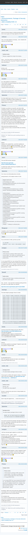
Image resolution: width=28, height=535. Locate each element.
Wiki (12, 2)
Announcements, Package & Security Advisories (14, 519)
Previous (6, 24)
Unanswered (24, 12)
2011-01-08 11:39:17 (23, 429)
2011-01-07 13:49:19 (23, 95)
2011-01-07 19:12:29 (23, 171)
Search (8, 9)
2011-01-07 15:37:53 (23, 105)
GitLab (15, 2)
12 (17, 24)
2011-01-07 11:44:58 (23, 65)
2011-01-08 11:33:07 (23, 395)
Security (20, 2)
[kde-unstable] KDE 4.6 (9, 22)
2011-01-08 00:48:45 (23, 272)
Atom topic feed (23, 528)
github (3, 45)
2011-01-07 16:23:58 (23, 139)
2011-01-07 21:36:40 (23, 247)
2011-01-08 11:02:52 (23, 365)
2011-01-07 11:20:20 (23, 50)
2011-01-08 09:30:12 (23, 289)
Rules (5, 9)
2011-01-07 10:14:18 (23, 29)
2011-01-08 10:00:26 (23, 326)
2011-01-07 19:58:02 (23, 236)
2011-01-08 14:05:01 (23, 464)
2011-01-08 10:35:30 (23, 354)
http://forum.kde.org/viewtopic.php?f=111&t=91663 (13, 286)
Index (2, 9)
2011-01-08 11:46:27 (23, 447)
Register (13, 9)
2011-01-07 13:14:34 (23, 78)
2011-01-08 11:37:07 (23, 406)
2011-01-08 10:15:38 (23, 339)
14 (22, 24)
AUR (24, 2)
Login (17, 9)
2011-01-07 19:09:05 (23, 157)
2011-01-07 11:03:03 (23, 36)
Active (19, 12)
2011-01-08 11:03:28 (23, 380)
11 (15, 24)
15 (25, 24)
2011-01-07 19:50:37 (23, 228)
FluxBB (25, 530)
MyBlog (4, 47)
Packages (7, 2)
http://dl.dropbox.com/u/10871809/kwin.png (11, 331)
